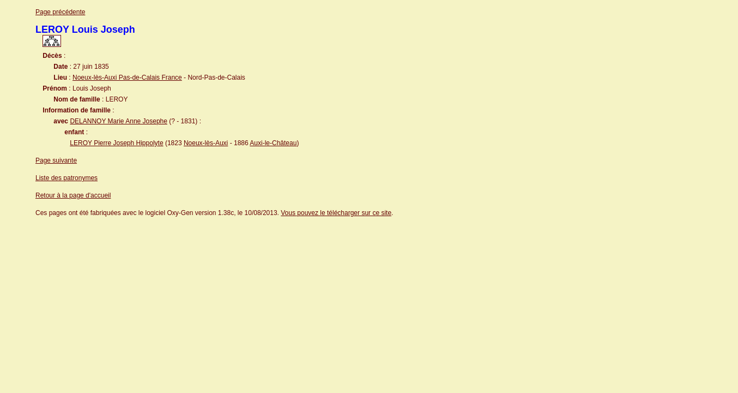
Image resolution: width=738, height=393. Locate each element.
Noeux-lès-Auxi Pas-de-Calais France (127, 77)
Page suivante (56, 160)
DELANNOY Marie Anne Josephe (118, 121)
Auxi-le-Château (273, 143)
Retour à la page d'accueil (73, 195)
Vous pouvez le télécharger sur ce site (336, 213)
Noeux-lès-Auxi (206, 143)
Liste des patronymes (66, 178)
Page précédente (60, 12)
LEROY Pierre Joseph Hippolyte (116, 143)
